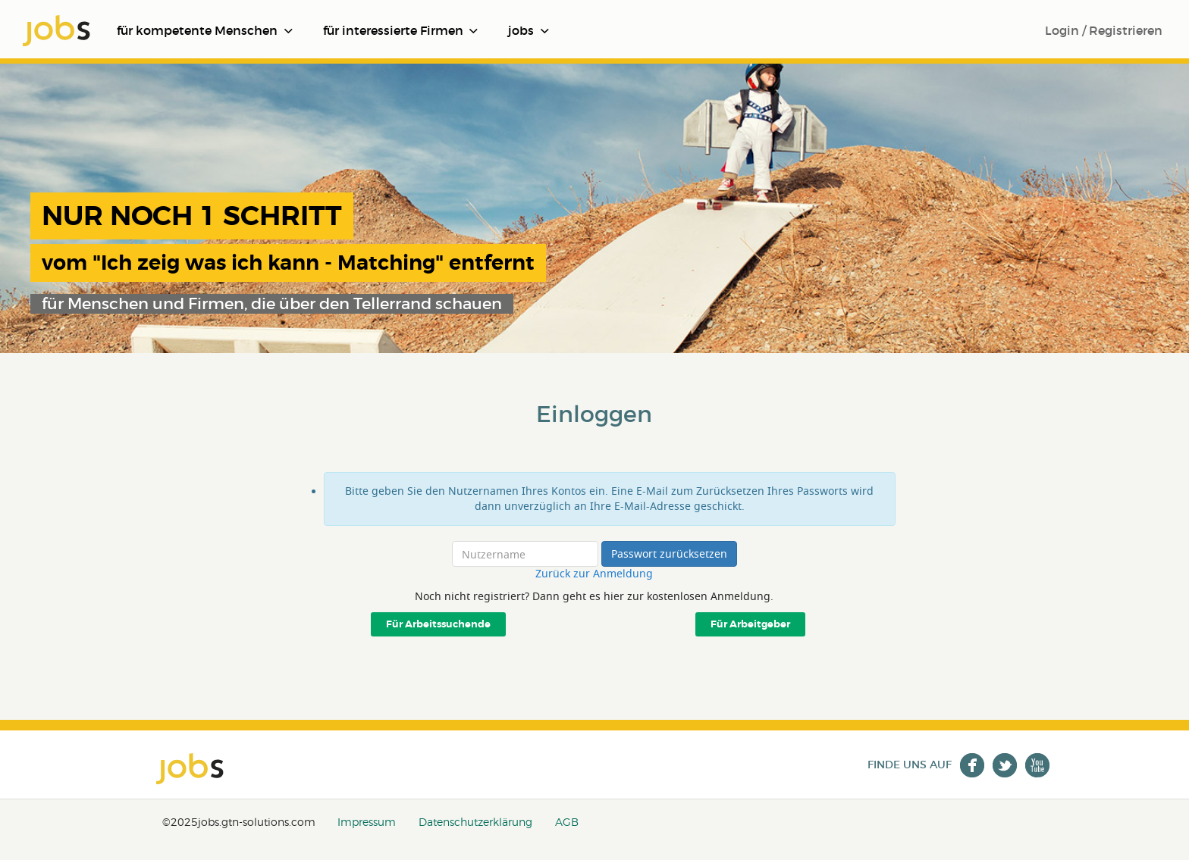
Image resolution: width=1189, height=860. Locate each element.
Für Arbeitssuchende (438, 624)
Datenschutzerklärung (475, 821)
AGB (567, 821)
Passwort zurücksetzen (669, 553)
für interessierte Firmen (400, 30)
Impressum (366, 821)
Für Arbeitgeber (750, 624)
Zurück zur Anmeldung (594, 573)
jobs (528, 30)
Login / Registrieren (1103, 30)
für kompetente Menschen (205, 30)
